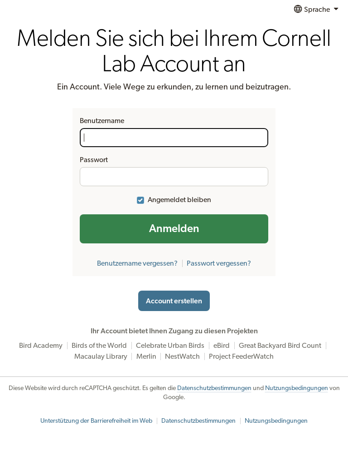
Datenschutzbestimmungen (214, 388)
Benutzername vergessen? (137, 263)
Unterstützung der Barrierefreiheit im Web (96, 421)
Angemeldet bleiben (179, 199)
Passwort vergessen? (219, 263)
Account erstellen (174, 301)
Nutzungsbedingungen (296, 388)
